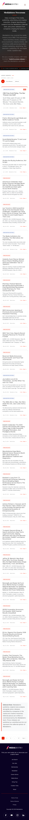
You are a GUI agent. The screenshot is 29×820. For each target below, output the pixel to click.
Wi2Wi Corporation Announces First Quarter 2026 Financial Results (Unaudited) (13, 611)
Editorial (17, 81)
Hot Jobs (14, 763)
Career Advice (14, 774)
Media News (14, 778)
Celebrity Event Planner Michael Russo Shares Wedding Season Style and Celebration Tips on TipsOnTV (13, 261)
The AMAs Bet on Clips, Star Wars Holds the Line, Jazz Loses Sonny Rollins (14, 403)
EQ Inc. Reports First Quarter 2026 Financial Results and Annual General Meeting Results (14, 634)
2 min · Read (23, 274)
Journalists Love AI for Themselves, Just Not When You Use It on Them (14, 380)
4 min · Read (23, 323)
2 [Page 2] (6, 738)
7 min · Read (23, 645)
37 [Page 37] (18, 738)
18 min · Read (23, 369)
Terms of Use (14, 797)
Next (24, 738)
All (2, 81)
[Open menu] (25, 5)
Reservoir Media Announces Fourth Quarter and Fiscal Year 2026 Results (13, 357)
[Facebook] (5, 815)
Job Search (15, 759)
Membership (14, 767)
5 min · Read (23, 171)
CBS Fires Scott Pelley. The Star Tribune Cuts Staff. (14, 94)
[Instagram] (17, 815)
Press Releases (9, 81)
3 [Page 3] (10, 738)
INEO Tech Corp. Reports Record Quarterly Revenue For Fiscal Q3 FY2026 (14, 334)
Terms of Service (14, 801)
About (14, 789)
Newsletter (14, 770)
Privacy (14, 804)
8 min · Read (23, 249)
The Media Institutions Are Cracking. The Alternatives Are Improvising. (13, 237)
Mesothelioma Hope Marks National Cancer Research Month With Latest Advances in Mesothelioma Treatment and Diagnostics (14, 454)
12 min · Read (23, 198)
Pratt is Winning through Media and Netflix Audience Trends (14, 119)
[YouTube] (11, 815)
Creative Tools (14, 785)
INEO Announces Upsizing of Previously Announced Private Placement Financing (13, 311)
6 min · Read (23, 107)
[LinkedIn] (23, 815)
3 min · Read (23, 226)
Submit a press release (17, 59)
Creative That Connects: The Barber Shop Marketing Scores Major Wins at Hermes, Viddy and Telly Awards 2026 (14, 658)
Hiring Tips (14, 782)
